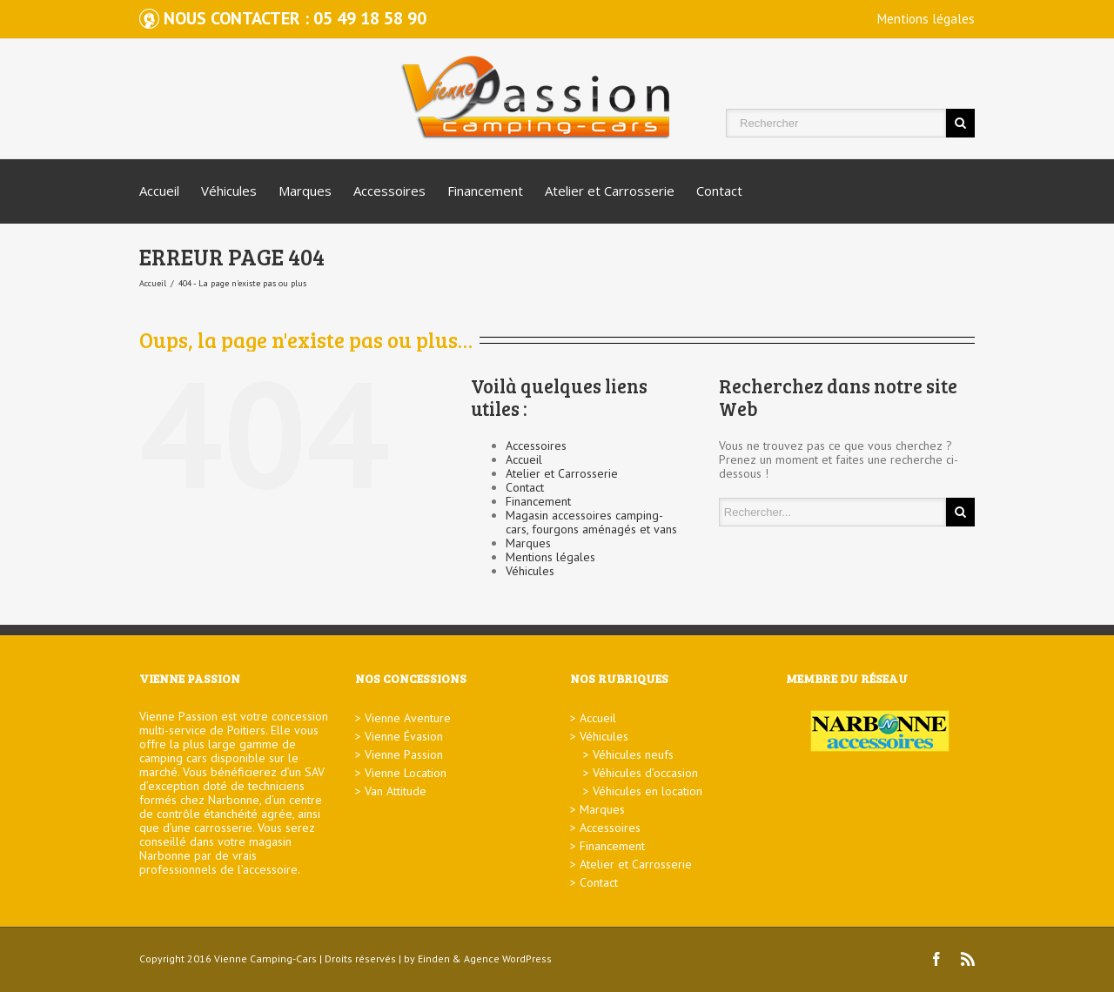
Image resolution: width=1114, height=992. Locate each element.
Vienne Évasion (404, 736)
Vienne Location (405, 773)
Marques (305, 190)
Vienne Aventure (408, 718)
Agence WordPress (508, 958)
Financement (485, 190)
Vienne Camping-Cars (265, 958)
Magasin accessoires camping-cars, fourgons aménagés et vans (591, 522)
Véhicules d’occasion (645, 773)
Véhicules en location (647, 791)
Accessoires (389, 190)
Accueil (159, 190)
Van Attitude (395, 791)
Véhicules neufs (633, 754)
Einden (434, 958)
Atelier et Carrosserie (609, 190)
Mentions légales (926, 18)
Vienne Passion (404, 754)
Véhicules (229, 190)
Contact (719, 190)
